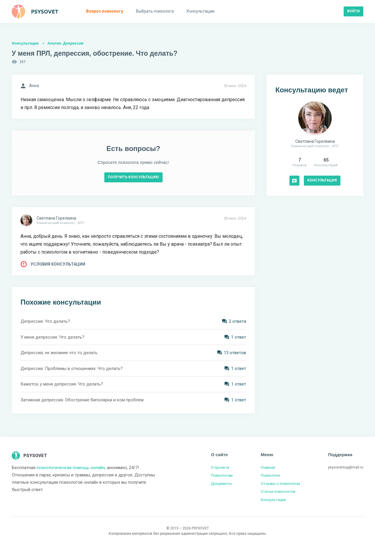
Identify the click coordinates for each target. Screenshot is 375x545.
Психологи (270, 475)
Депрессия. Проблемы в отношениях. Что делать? (72, 368)
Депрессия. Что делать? (45, 321)
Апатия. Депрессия (65, 43)
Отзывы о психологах (280, 483)
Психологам (222, 475)
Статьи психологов (278, 491)
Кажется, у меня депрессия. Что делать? (62, 384)
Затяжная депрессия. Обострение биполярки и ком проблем (82, 400)
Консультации (25, 43)
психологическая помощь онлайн (71, 467)
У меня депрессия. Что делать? (52, 337)
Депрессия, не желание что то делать (59, 352)
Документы (221, 483)
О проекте (220, 467)
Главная (268, 467)
